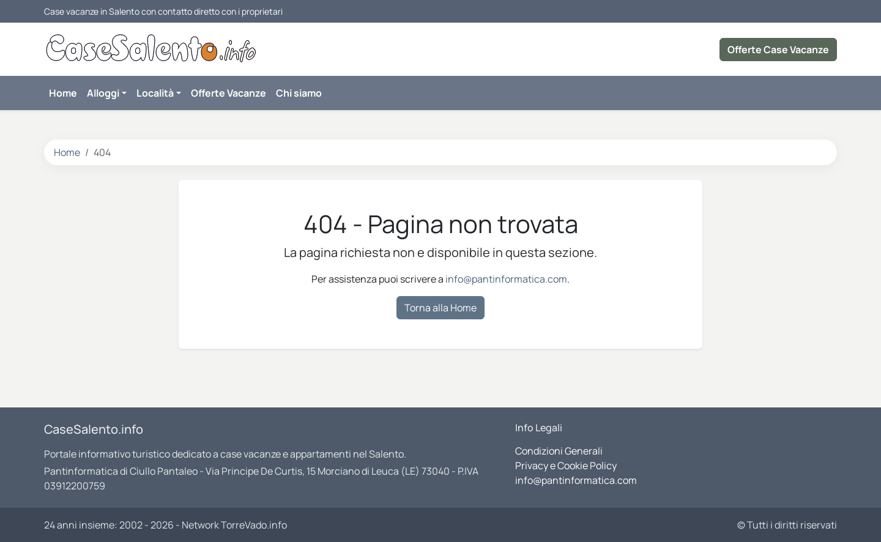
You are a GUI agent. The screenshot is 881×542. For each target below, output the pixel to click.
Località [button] (155, 93)
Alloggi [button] (103, 93)
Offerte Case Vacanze (778, 49)
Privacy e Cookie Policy (566, 465)
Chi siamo (299, 93)
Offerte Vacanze (228, 93)
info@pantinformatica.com (506, 279)
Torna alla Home (440, 307)
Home (67, 152)
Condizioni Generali (559, 451)
